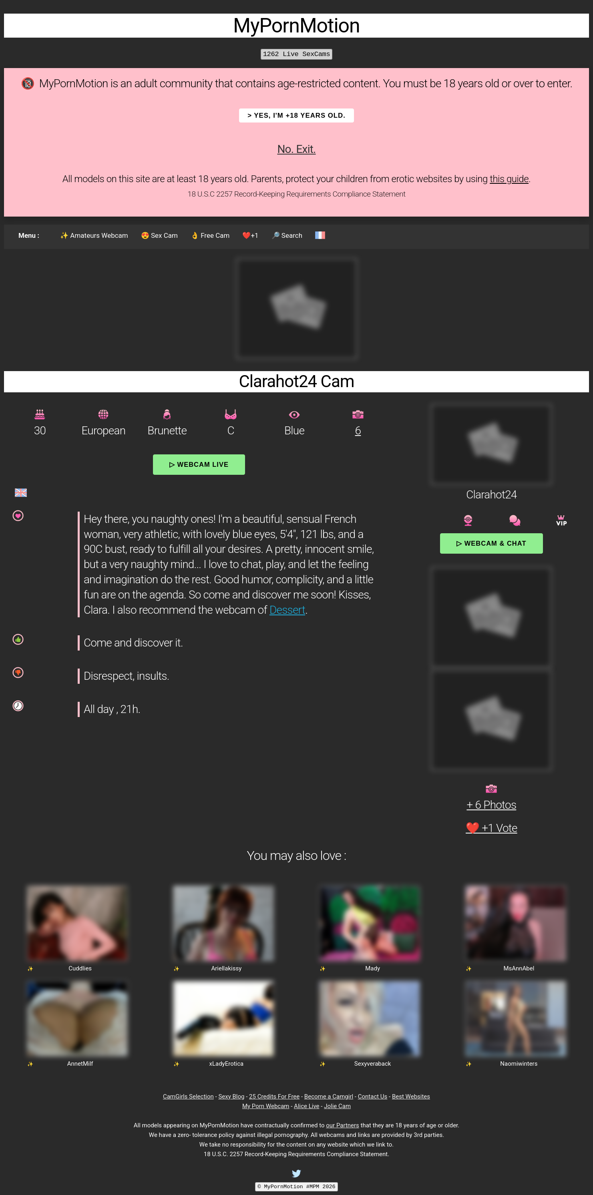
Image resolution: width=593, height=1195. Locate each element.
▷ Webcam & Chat (491, 543)
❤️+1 (250, 235)
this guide (509, 179)
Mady (372, 968)
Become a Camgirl (328, 1096)
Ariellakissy (226, 968)
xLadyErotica (226, 1063)
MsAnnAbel (518, 968)
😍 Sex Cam (159, 235)
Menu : (28, 235)
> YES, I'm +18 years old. (296, 115)
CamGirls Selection (188, 1096)
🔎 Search (286, 235)
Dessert (287, 610)
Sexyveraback (372, 1063)
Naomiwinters (518, 1063)
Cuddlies (80, 968)
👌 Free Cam (210, 235)
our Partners (342, 1125)
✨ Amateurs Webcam (94, 235)
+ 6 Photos (491, 804)
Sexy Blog (231, 1096)
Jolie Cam (337, 1106)
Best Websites (411, 1096)
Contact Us (373, 1096)
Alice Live (306, 1106)
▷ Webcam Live (199, 464)
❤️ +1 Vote (491, 828)
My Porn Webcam (265, 1106)
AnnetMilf (80, 1063)
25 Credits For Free (274, 1096)
